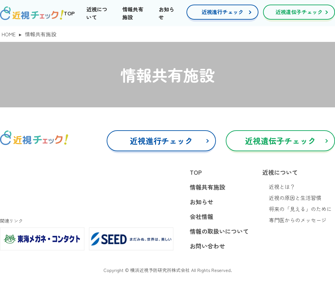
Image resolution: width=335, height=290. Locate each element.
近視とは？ (282, 186)
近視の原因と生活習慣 (295, 198)
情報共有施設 (207, 187)
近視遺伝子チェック (299, 12)
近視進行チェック (222, 12)
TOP (69, 13)
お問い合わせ (207, 246)
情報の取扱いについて (219, 231)
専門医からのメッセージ (297, 220)
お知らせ (201, 201)
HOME (9, 34)
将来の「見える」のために (300, 209)
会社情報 (201, 216)
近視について (280, 172)
